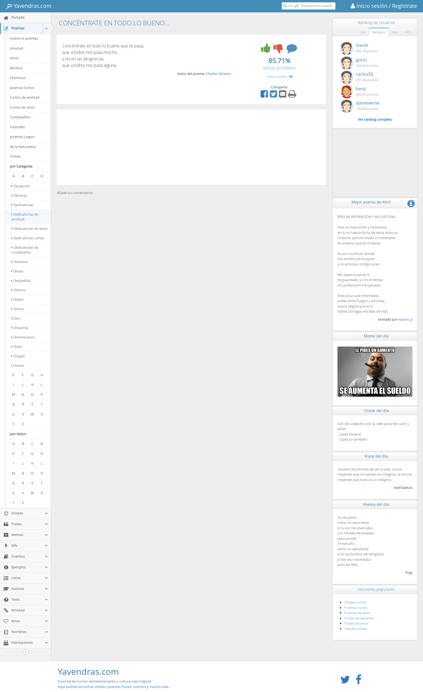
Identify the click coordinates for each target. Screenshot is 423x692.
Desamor (19, 261)
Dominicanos (23, 337)
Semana (378, 32)
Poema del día (376, 504)
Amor (14, 58)
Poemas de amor (357, 612)
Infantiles (17, 126)
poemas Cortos (22, 87)
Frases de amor (356, 623)
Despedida (20, 280)
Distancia (19, 327)
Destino (18, 290)
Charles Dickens (218, 73)
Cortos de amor (22, 107)
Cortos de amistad (24, 97)
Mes (395, 32)
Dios (16, 318)
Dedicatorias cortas (27, 238)
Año (408, 32)
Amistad (16, 48)
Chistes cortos (355, 602)
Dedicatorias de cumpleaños (24, 250)
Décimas (19, 195)
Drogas (18, 356)
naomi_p (405, 319)
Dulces (17, 365)
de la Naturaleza (23, 146)
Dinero (17, 308)
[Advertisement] (191, 147)
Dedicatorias (22, 204)
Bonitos (16, 67)
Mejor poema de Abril (371, 202)
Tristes (15, 156)
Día (363, 32)
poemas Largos (22, 136)
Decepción (20, 186)
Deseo (17, 271)
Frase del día (376, 456)
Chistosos (18, 77)
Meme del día (376, 335)
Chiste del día (376, 410)
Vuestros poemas (24, 38)
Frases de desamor (359, 618)
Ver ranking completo (375, 119)
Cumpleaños (20, 117)
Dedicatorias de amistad (24, 217)
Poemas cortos (356, 607)
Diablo (17, 299)
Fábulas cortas (355, 628)
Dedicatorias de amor (29, 228)
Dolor (16, 346)
